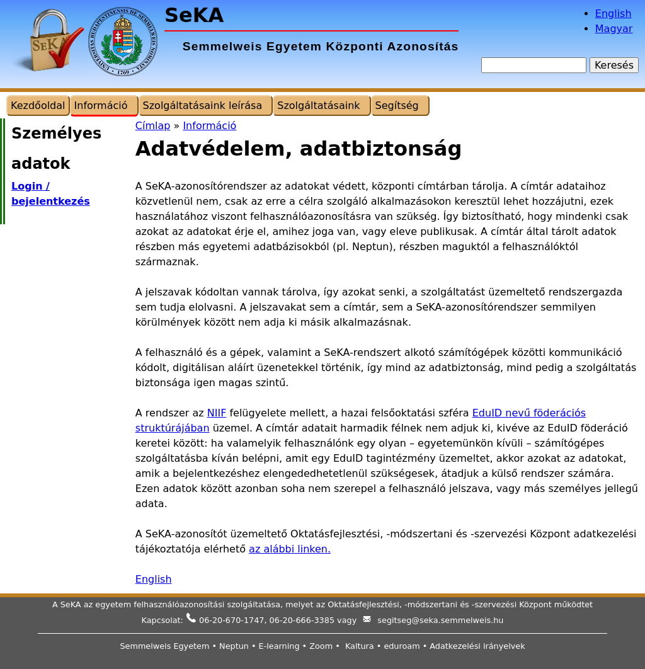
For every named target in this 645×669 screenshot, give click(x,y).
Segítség (397, 106)
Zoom (321, 646)
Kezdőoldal (38, 106)
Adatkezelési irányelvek (477, 646)
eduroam (402, 646)
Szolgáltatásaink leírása (203, 106)
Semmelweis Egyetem (164, 646)
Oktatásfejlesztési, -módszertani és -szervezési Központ (439, 604)
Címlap (153, 126)
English (613, 14)
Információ (209, 126)
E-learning (279, 646)
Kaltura (359, 646)
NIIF (217, 413)
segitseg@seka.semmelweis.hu (440, 620)
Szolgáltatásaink (318, 106)
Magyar (614, 29)
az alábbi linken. (290, 549)
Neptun (234, 646)
